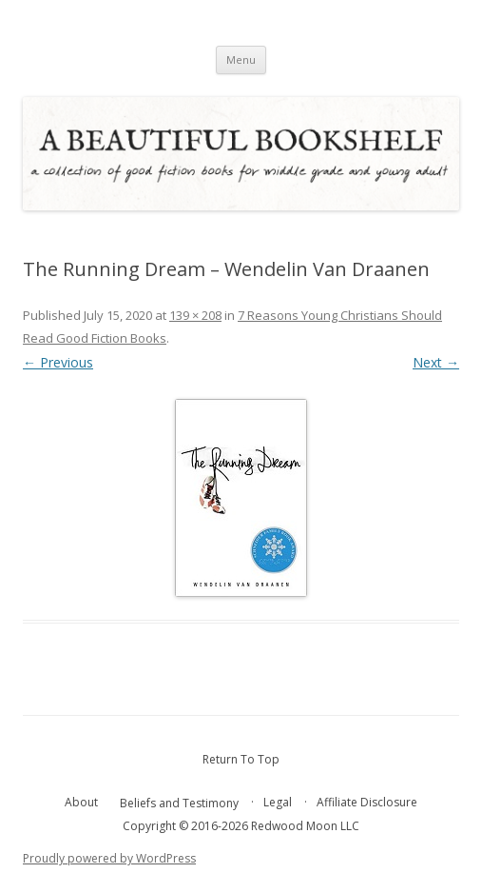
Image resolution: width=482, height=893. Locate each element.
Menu (241, 59)
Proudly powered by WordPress (109, 858)
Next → (436, 362)
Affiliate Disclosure (367, 802)
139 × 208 (195, 315)
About (81, 802)
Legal (277, 802)
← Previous (58, 362)
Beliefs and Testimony (179, 803)
